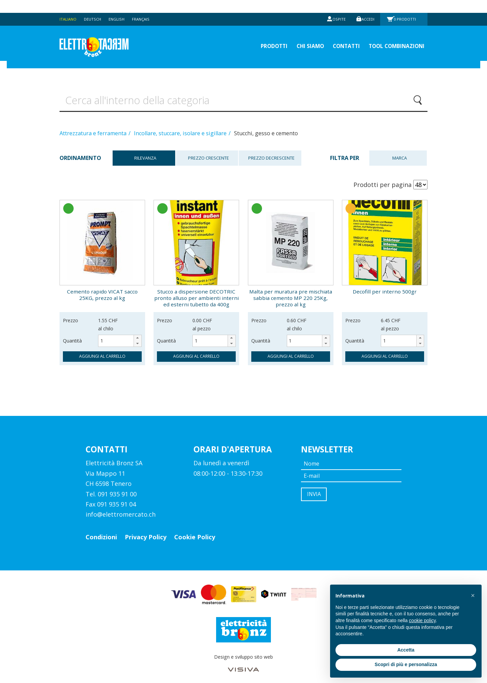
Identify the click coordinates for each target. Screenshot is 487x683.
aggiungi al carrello (102, 351)
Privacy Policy (145, 531)
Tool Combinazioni (391, 34)
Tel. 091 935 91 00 (111, 488)
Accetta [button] (406, 650)
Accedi (367, 6)
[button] (137, 332)
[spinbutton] (119, 335)
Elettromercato (106, 34)
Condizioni (101, 531)
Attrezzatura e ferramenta (94, 128)
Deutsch (95, 6)
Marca (398, 152)
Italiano (69, 6)
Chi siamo (292, 34)
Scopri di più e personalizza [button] (406, 664)
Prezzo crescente (207, 152)
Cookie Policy (194, 531)
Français (146, 6)
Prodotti (407, 6)
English (120, 6)
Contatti (333, 34)
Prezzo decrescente (270, 152)
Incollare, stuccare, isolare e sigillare (181, 128)
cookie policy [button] (422, 620)
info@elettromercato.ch (121, 509)
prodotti (250, 34)
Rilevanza (144, 152)
